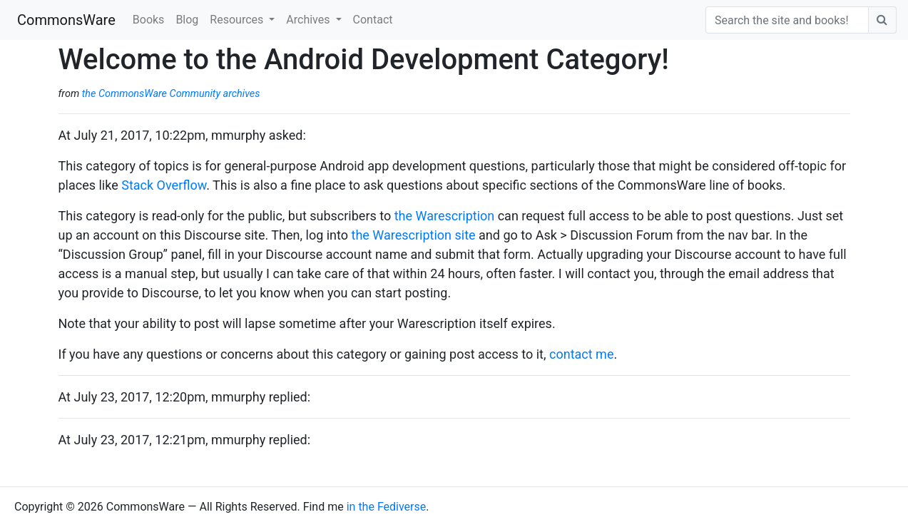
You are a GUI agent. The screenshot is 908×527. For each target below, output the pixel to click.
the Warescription (444, 215)
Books (149, 19)
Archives (309, 19)
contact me (581, 354)
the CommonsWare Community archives (171, 94)
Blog (186, 19)
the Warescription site (414, 234)
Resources (238, 19)
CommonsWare (66, 20)
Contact (373, 19)
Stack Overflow (163, 185)
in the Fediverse (387, 506)
